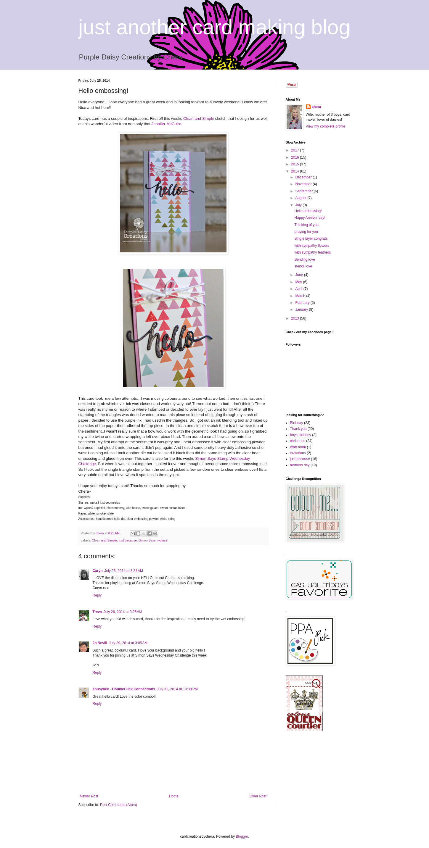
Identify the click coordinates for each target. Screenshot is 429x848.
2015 (295, 164)
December (304, 177)
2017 (295, 150)
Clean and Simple (198, 118)
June (299, 275)
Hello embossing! (308, 211)
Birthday (296, 423)
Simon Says (147, 540)
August (301, 198)
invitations (298, 453)
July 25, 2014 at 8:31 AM (124, 571)
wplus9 (163, 540)
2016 (295, 157)
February (302, 303)
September (304, 191)
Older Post (258, 796)
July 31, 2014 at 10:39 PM (177, 689)
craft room (298, 447)
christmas (297, 441)
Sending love (304, 259)
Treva (97, 612)
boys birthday (300, 435)
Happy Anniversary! (309, 218)
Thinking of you (306, 225)
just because (128, 540)
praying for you (306, 232)
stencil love (303, 266)
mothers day (300, 465)
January (302, 309)
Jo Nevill (100, 643)
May (299, 282)
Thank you (298, 429)
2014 (295, 171)
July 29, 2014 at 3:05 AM (128, 643)
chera (316, 107)
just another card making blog (214, 27)
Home (174, 796)
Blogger (242, 836)
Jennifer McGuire (166, 124)
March (300, 296)
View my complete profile (325, 126)
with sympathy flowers (311, 246)
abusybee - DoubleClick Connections (124, 689)
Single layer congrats (310, 238)
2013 (295, 318)
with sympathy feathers (312, 252)
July (299, 205)
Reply (97, 595)
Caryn (98, 571)
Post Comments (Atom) (118, 805)
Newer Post (89, 796)
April (299, 289)
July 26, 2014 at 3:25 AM (123, 612)
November (304, 184)
